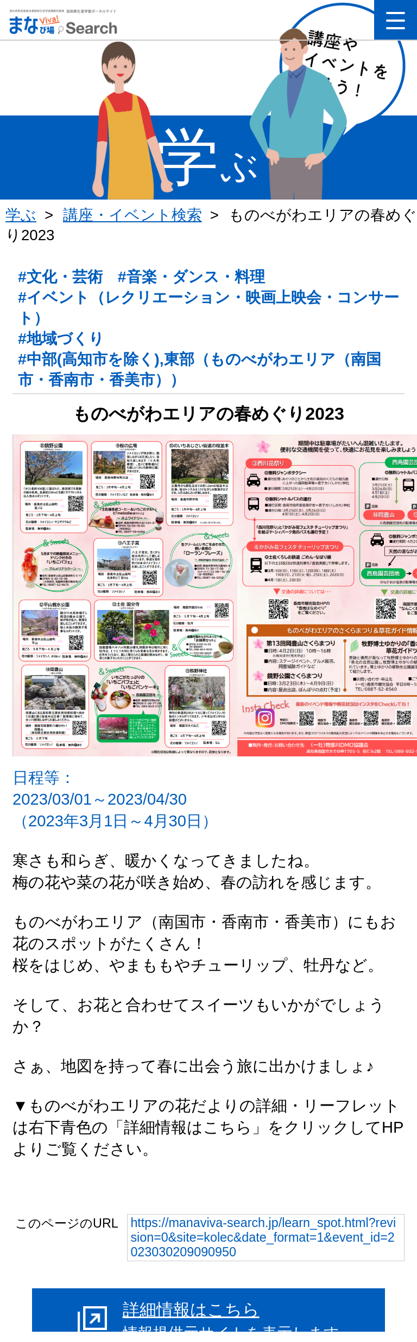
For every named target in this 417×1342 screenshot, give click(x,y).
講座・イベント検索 (132, 215)
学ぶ (20, 215)
